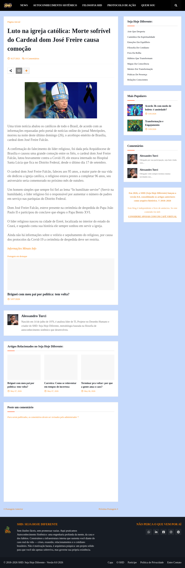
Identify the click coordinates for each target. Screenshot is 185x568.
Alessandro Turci (33, 316)
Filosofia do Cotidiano (138, 47)
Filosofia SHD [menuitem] (92, 5)
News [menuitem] (24, 5)
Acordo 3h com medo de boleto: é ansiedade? (158, 108)
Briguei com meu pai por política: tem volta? (38, 294)
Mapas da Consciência (138, 63)
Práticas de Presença (137, 74)
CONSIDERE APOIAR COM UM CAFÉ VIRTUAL (152, 216)
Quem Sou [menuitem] (148, 5)
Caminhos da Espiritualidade (141, 37)
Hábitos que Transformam (139, 58)
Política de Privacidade (152, 562)
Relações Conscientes (137, 79)
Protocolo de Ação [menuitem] (121, 5)
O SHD (120, 562)
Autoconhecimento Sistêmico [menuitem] (55, 5)
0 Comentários (32, 58)
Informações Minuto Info (21, 248)
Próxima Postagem (107, 509)
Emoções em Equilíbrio (138, 42)
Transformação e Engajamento (154, 123)
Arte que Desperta (136, 31)
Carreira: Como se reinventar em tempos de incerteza (60, 385)
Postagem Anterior (14, 509)
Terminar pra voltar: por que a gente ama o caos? (97, 385)
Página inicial (13, 21)
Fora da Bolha (134, 52)
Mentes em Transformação (140, 69)
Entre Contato (174, 562)
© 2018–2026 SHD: (14, 562)
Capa (110, 562)
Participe (132, 562)
